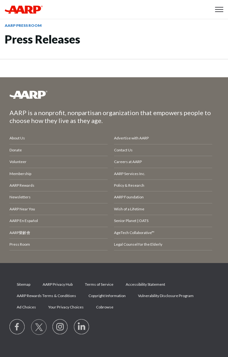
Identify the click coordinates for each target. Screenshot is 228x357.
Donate (15, 150)
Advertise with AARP (131, 138)
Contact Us (123, 150)
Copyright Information (107, 295)
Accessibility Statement (145, 284)
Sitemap (23, 284)
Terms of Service (99, 284)
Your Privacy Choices (66, 307)
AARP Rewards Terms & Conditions (46, 295)
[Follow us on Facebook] (17, 327)
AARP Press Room (23, 25)
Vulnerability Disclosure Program (166, 295)
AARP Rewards (21, 185)
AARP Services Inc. (129, 173)
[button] (219, 9)
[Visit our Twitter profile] (39, 327)
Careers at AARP (128, 161)
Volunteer (18, 161)
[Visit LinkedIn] (82, 327)
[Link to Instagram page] (60, 327)
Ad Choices (26, 307)
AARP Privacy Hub (58, 284)
